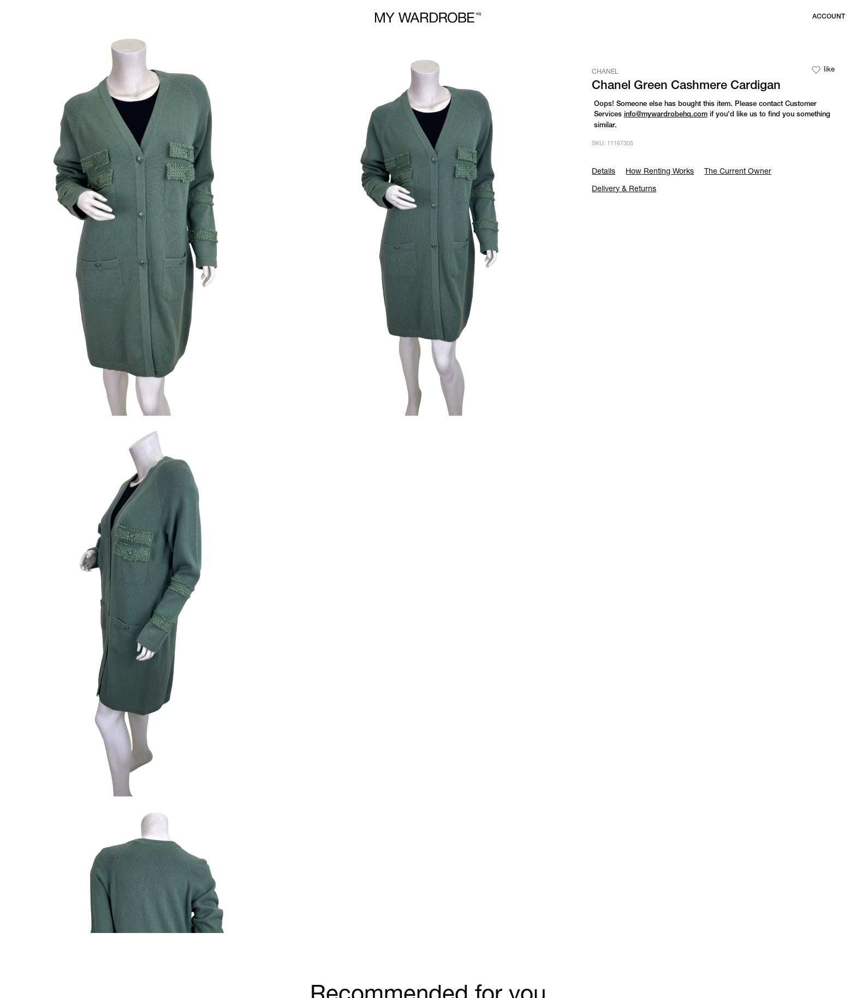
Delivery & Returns (624, 189)
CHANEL (605, 72)
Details (603, 172)
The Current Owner (737, 172)
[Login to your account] (828, 17)
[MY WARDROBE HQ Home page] (428, 17)
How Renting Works (660, 172)
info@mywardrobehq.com (666, 115)
